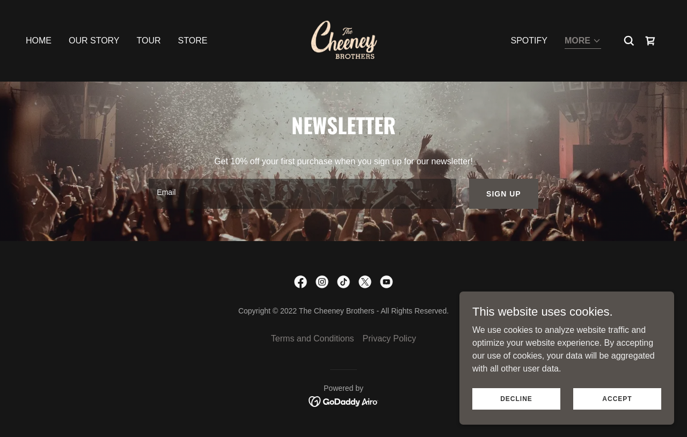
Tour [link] (149, 40)
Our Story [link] (94, 40)
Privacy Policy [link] (389, 338)
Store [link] (193, 40)
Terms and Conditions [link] (312, 338)
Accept (617, 398)
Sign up (503, 194)
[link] (343, 40)
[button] (583, 41)
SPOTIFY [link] (529, 40)
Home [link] (39, 40)
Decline (516, 398)
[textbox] (302, 194)
